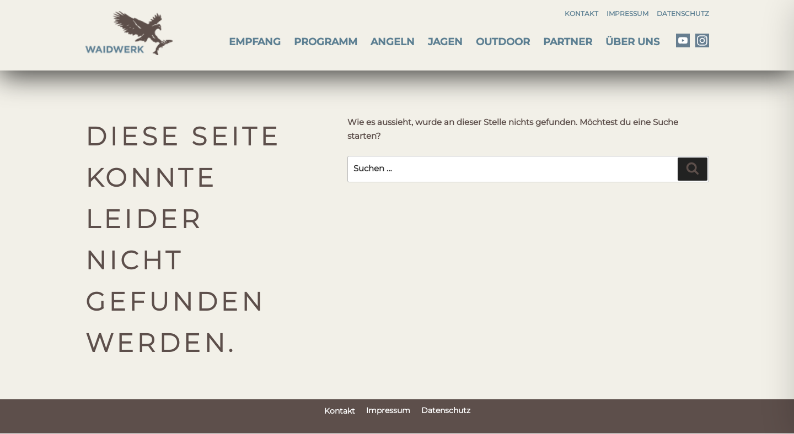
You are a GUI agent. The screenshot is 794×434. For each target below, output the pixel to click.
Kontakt (581, 13)
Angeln (393, 42)
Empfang (255, 42)
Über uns (632, 42)
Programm (325, 42)
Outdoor (503, 42)
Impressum (627, 13)
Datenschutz (683, 13)
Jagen (445, 42)
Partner (567, 42)
